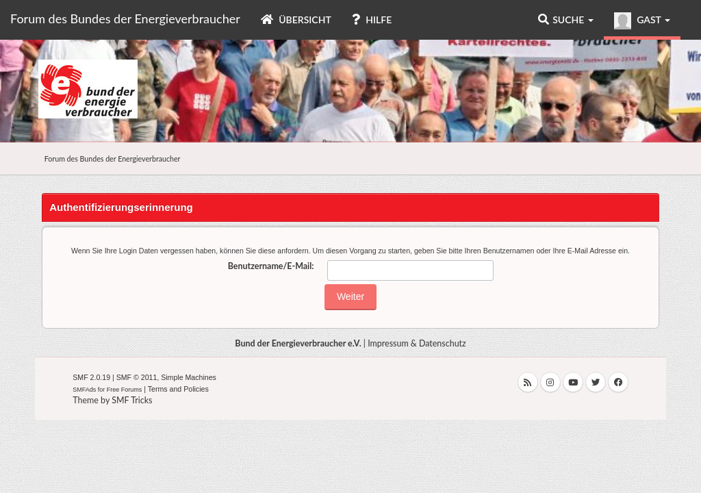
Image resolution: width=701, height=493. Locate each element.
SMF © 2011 (136, 377)
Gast (642, 20)
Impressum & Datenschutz (417, 343)
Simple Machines (188, 377)
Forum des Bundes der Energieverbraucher (125, 18)
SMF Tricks (132, 400)
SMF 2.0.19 (91, 377)
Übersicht (296, 19)
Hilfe (372, 19)
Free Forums (124, 389)
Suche (566, 19)
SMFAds (84, 389)
